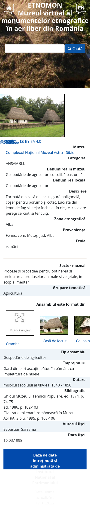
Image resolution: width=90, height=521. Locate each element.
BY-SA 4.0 (20, 141)
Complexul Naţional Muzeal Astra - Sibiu (40, 152)
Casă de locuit (54, 340)
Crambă (13, 343)
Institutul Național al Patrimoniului (45, 477)
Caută (75, 48)
